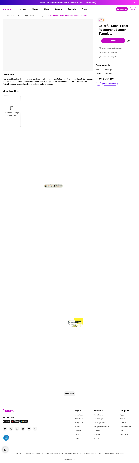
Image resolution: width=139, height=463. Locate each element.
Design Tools (79, 423)
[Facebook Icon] (5, 429)
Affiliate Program (125, 427)
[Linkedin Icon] (23, 429)
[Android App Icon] (15, 422)
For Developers (99, 419)
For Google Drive (99, 423)
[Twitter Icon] (11, 429)
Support (122, 415)
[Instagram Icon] (17, 429)
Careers (122, 419)
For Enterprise (99, 415)
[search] (111, 9)
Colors (77, 434)
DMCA (101, 453)
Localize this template (109, 57)
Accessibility (119, 453)
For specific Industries (101, 427)
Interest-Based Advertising (73, 453)
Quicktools (97, 430)
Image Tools (79, 415)
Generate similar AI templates (112, 48)
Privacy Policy (30, 453)
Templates (78, 430)
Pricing (96, 438)
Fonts (77, 438)
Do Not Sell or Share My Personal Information (49, 453)
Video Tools (79, 419)
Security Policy (109, 453)
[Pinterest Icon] (35, 429)
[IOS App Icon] (6, 422)
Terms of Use (19, 453)
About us (123, 423)
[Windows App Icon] (24, 422)
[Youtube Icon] (29, 429)
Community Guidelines (89, 453)
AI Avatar (97, 434)
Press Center (124, 434)
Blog (121, 430)
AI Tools (77, 427)
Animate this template (109, 52)
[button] (23, 9)
